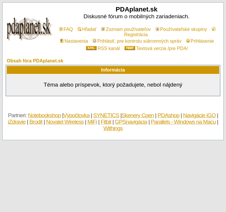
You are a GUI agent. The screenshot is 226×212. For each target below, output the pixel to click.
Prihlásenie (200, 41)
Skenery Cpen (138, 115)
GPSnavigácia (131, 122)
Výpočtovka (76, 115)
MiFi (92, 122)
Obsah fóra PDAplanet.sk (35, 60)
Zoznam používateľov (126, 29)
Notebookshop (44, 115)
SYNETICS (106, 115)
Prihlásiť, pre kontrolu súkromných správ (137, 41)
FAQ (66, 29)
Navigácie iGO (199, 115)
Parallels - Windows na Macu (183, 122)
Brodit (35, 122)
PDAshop (168, 115)
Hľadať (87, 29)
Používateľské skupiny (181, 29)
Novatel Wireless (65, 122)
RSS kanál (103, 48)
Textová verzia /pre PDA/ (156, 48)
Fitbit (106, 122)
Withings (113, 128)
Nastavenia (74, 41)
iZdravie (17, 122)
